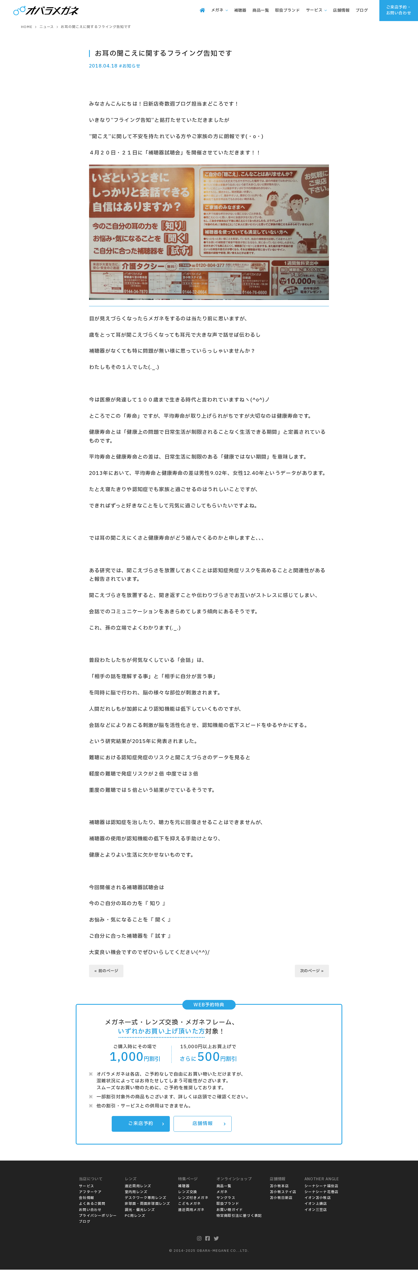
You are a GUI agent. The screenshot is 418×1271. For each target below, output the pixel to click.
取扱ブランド (227, 1205)
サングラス (225, 1199)
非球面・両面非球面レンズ (147, 1205)
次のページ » (311, 971)
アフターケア (90, 1193)
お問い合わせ (90, 1211)
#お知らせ (130, 66)
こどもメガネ (189, 1205)
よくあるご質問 (92, 1205)
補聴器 (184, 1187)
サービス (86, 1187)
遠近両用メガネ (191, 1211)
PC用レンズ (135, 1217)
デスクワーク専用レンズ (145, 1199)
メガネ (222, 1193)
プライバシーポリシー (98, 1217)
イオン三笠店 (315, 1211)
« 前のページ (107, 971)
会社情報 (86, 1199)
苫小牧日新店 (281, 1199)
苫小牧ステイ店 (283, 1193)
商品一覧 (224, 1187)
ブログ (84, 1222)
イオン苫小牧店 (317, 1199)
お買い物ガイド (229, 1211)
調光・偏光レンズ (140, 1211)
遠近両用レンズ (138, 1187)
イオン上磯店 (315, 1205)
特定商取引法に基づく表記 (239, 1217)
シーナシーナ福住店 (321, 1187)
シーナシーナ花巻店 (321, 1193)
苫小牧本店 (279, 1187)
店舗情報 (209, 1125)
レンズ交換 (187, 1193)
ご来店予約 (146, 1125)
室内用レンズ (136, 1193)
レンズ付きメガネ (193, 1199)
